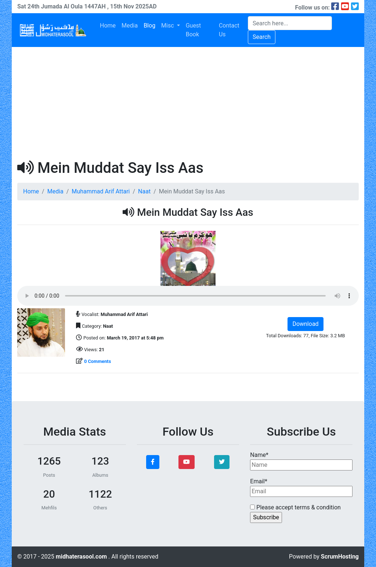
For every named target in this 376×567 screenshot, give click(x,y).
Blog (149, 25)
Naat (144, 191)
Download (305, 323)
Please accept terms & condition (295, 507)
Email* (301, 487)
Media (130, 25)
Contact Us (229, 30)
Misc (168, 25)
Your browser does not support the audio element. (188, 296)
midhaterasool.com (82, 556)
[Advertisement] (188, 102)
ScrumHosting (340, 556)
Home (108, 25)
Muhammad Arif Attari (101, 191)
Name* (301, 460)
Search (262, 36)
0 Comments (97, 361)
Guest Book (193, 30)
